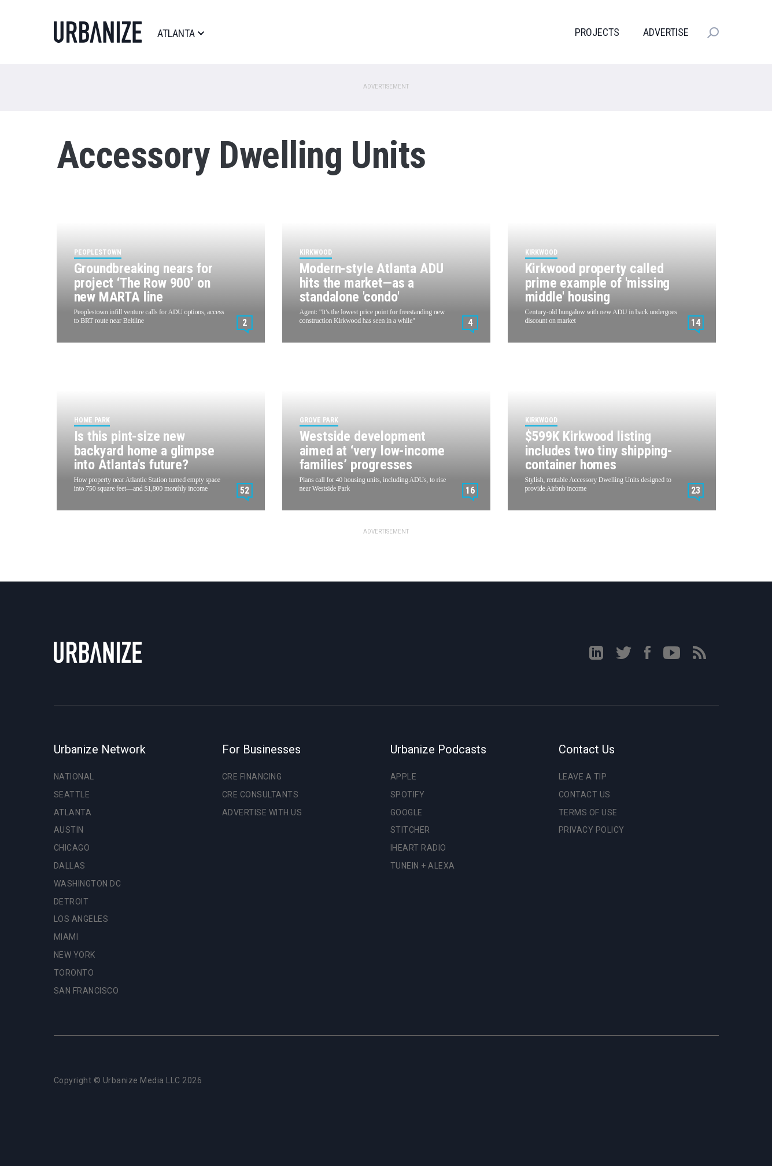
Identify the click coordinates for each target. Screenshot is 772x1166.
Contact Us (585, 794)
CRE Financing (252, 776)
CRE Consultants (260, 794)
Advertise (666, 32)
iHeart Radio (418, 847)
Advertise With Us (262, 812)
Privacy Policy (592, 829)
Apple (403, 776)
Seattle (72, 794)
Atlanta (180, 33)
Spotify (407, 794)
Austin (69, 829)
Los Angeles (81, 919)
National (74, 776)
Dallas (70, 865)
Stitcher (410, 829)
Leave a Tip (583, 776)
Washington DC (87, 883)
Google (406, 812)
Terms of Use (588, 812)
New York (74, 954)
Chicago (72, 847)
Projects (597, 32)
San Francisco (86, 990)
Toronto (74, 972)
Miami (66, 936)
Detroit (71, 901)
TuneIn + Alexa (422, 865)
